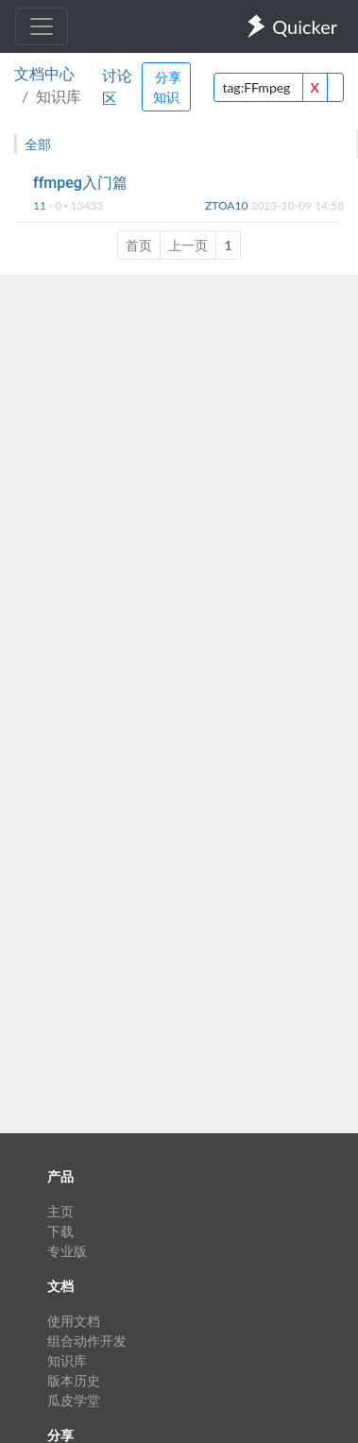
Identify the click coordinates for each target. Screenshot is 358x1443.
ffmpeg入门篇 (80, 183)
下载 (60, 1231)
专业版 (67, 1251)
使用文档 (73, 1321)
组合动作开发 (87, 1341)
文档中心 (44, 73)
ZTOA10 (227, 205)
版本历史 (73, 1380)
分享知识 (167, 87)
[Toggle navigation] (41, 26)
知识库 (67, 1360)
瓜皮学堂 (73, 1400)
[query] (257, 87)
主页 (60, 1211)
